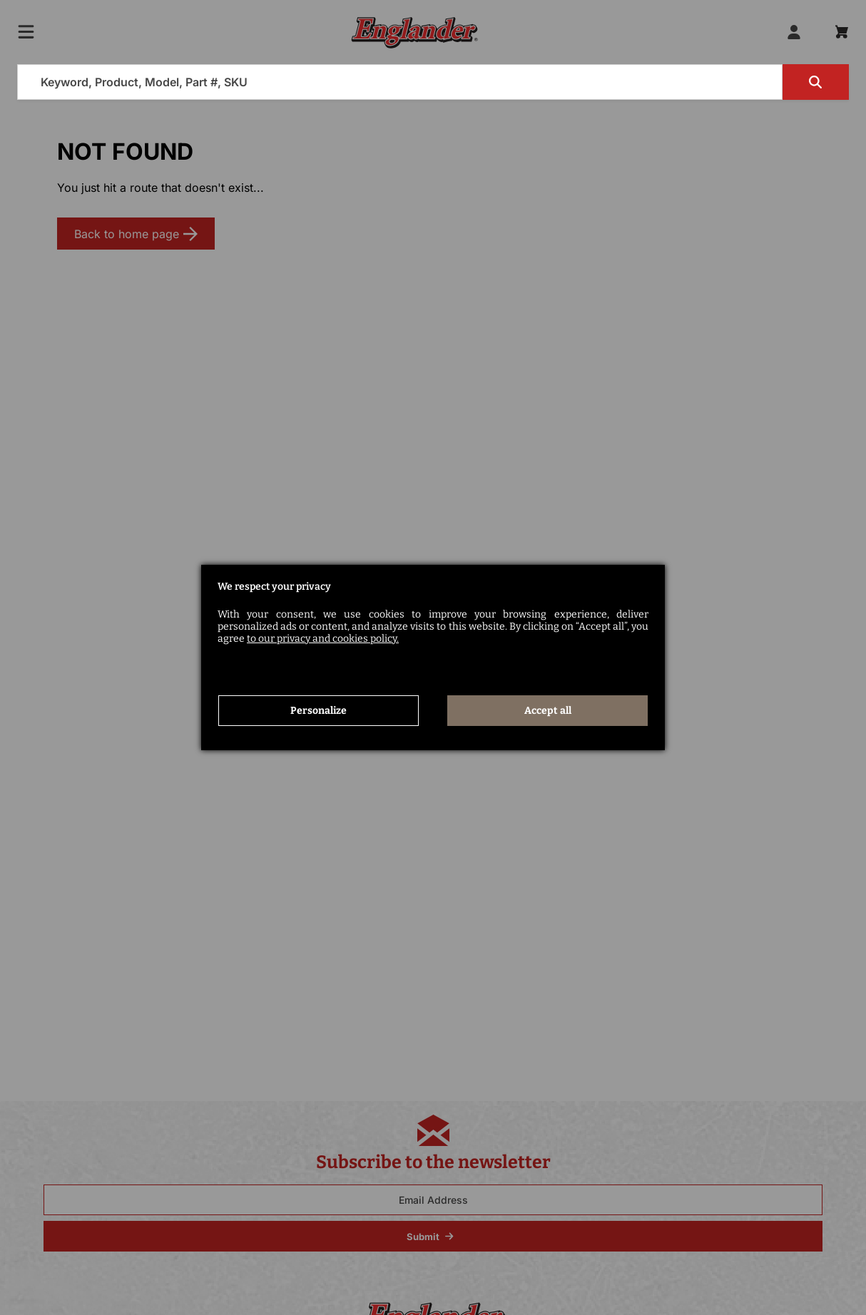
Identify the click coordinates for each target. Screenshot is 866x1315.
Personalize (318, 711)
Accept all (547, 711)
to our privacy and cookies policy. (323, 639)
